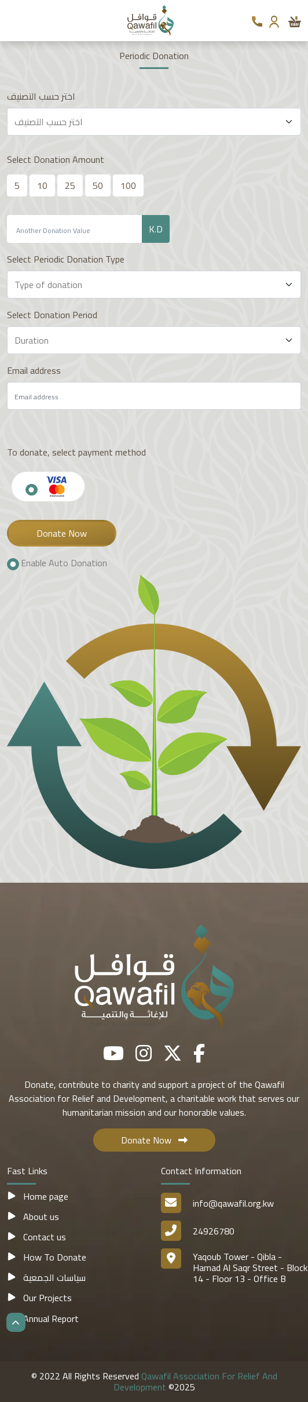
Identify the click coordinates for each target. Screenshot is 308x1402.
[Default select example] (154, 122)
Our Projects (39, 1297)
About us (33, 1216)
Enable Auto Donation (64, 563)
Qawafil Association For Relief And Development (195, 1381)
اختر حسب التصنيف (41, 96)
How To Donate (46, 1257)
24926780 (213, 1231)
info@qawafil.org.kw (233, 1203)
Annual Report (43, 1318)
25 (70, 185)
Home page (37, 1196)
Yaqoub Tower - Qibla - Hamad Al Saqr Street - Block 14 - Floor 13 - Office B (250, 1267)
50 (98, 185)
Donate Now (61, 533)
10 (42, 185)
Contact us (36, 1237)
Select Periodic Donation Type (65, 259)
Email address (34, 370)
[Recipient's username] (74, 229)
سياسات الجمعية (46, 1277)
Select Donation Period (52, 315)
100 (128, 185)
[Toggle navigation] (13, 20)
